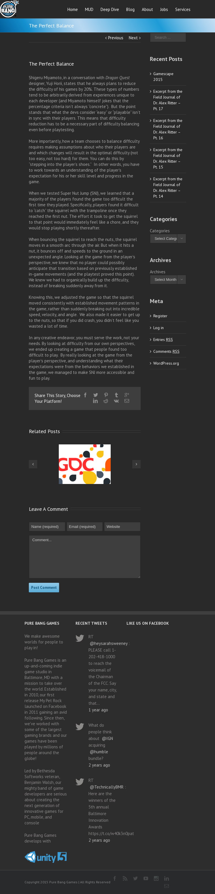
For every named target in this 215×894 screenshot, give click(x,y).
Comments (166, 351)
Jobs (164, 9)
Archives (157, 271)
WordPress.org (166, 363)
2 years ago (99, 765)
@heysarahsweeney (108, 643)
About (147, 9)
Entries (163, 339)
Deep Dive (110, 9)
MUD (89, 9)
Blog (130, 9)
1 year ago (98, 710)
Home (72, 9)
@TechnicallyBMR (107, 787)
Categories (160, 230)
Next (133, 37)
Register (160, 315)
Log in (158, 327)
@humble (99, 751)
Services (183, 9)
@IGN (107, 738)
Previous (115, 37)
